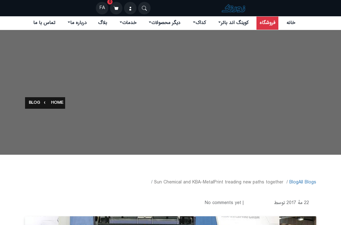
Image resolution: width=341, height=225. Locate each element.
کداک (200, 23)
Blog (34, 103)
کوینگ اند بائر (234, 23)
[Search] (144, 8)
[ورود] (130, 8)
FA (102, 8)
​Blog (293, 182)
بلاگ (102, 23)
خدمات (129, 23)
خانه (291, 23)
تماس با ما (44, 23)
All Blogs (307, 182)
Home (57, 103)
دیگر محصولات (165, 23)
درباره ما (78, 23)
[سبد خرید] (116, 8)
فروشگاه (267, 23)
